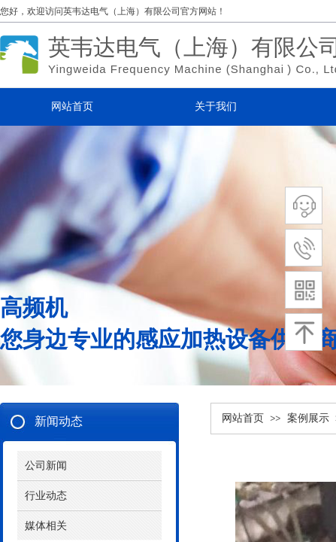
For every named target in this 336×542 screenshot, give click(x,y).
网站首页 (243, 418)
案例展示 (308, 418)
